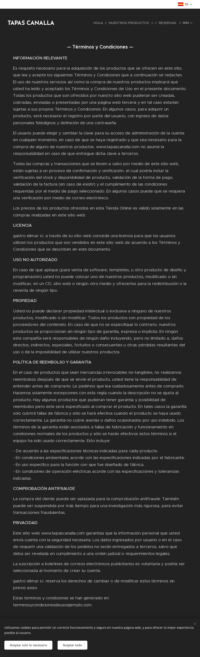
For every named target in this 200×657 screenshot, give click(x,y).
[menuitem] (75, 22)
